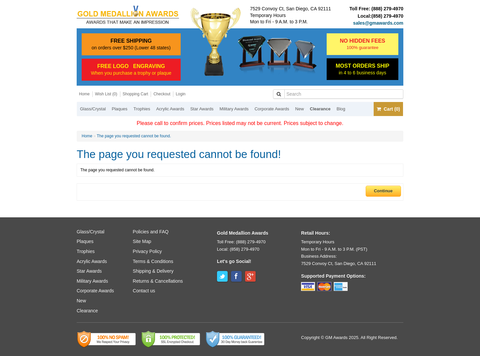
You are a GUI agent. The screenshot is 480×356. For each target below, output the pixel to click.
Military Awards (234, 108)
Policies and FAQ (150, 231)
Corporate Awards (272, 108)
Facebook (236, 276)
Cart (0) (388, 109)
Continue (383, 190)
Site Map (142, 241)
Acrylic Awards (170, 108)
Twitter (222, 276)
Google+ (250, 276)
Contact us (144, 290)
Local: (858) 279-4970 (238, 249)
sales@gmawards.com (378, 23)
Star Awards (202, 108)
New (299, 108)
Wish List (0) (106, 94)
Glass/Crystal (93, 108)
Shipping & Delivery (153, 271)
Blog (341, 108)
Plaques (119, 108)
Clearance (320, 108)
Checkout (161, 94)
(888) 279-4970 (387, 8)
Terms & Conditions (153, 261)
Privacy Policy (147, 251)
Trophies (141, 108)
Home (84, 94)
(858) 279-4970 (387, 16)
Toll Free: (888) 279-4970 (241, 241)
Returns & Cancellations (158, 281)
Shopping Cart (135, 94)
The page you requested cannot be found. (134, 136)
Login (180, 94)
